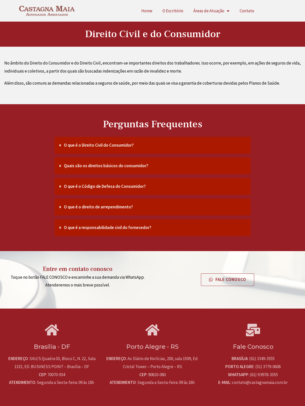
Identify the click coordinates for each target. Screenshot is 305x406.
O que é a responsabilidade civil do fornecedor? (107, 227)
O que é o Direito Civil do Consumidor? (99, 145)
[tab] (153, 145)
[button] (227, 279)
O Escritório (172, 11)
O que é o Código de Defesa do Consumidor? (105, 186)
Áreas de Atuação (211, 11)
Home (146, 11)
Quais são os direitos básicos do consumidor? (106, 165)
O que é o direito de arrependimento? (98, 207)
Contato (247, 11)
